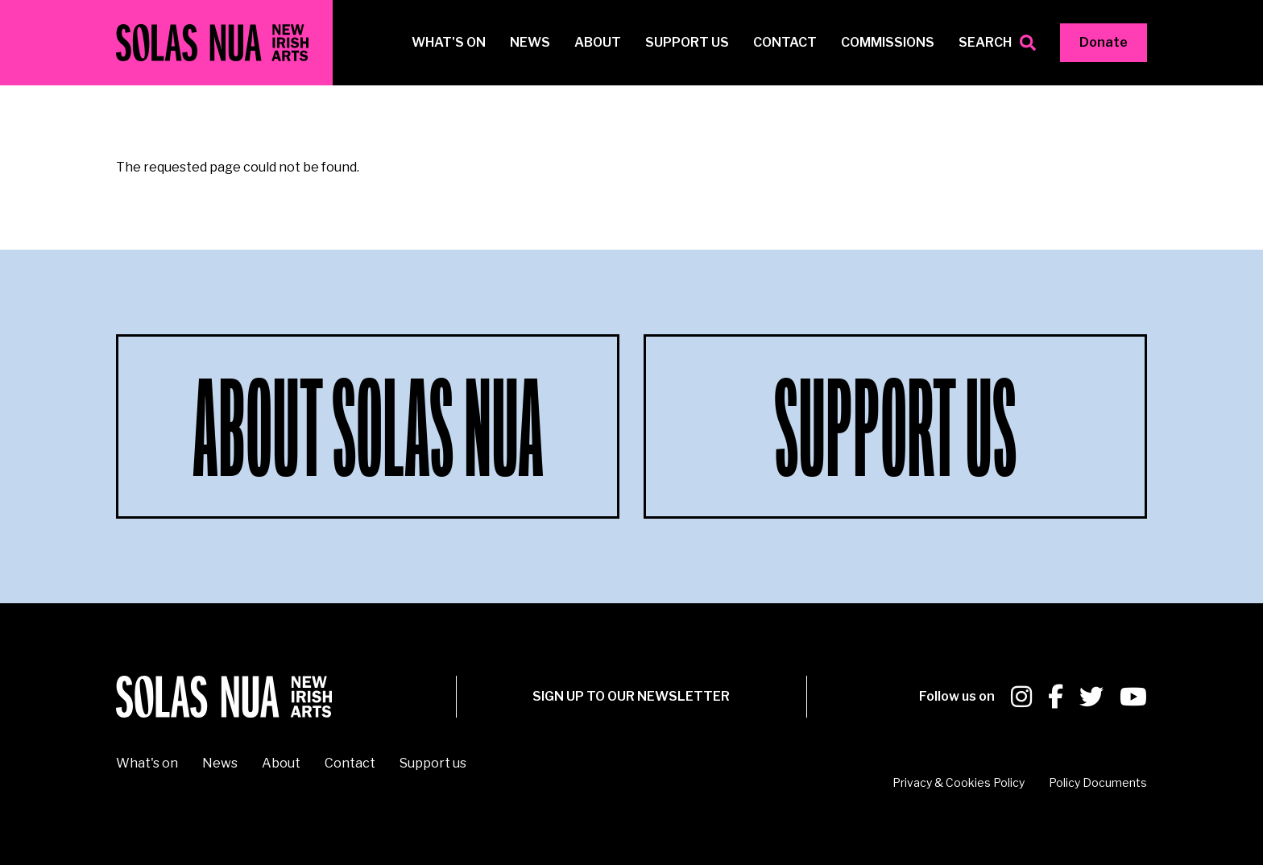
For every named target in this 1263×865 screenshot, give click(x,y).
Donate (1103, 42)
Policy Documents (1098, 782)
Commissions (887, 42)
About (597, 42)
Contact (785, 42)
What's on (449, 42)
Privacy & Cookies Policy (958, 782)
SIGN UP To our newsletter (631, 696)
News (530, 42)
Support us (687, 42)
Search (985, 42)
